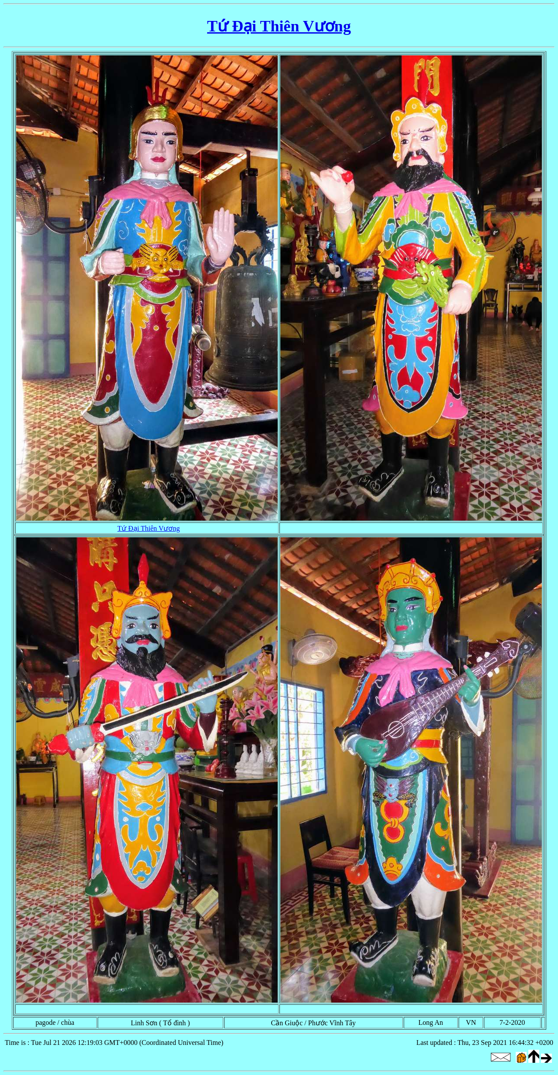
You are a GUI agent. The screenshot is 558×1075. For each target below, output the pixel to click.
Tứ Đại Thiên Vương (279, 26)
